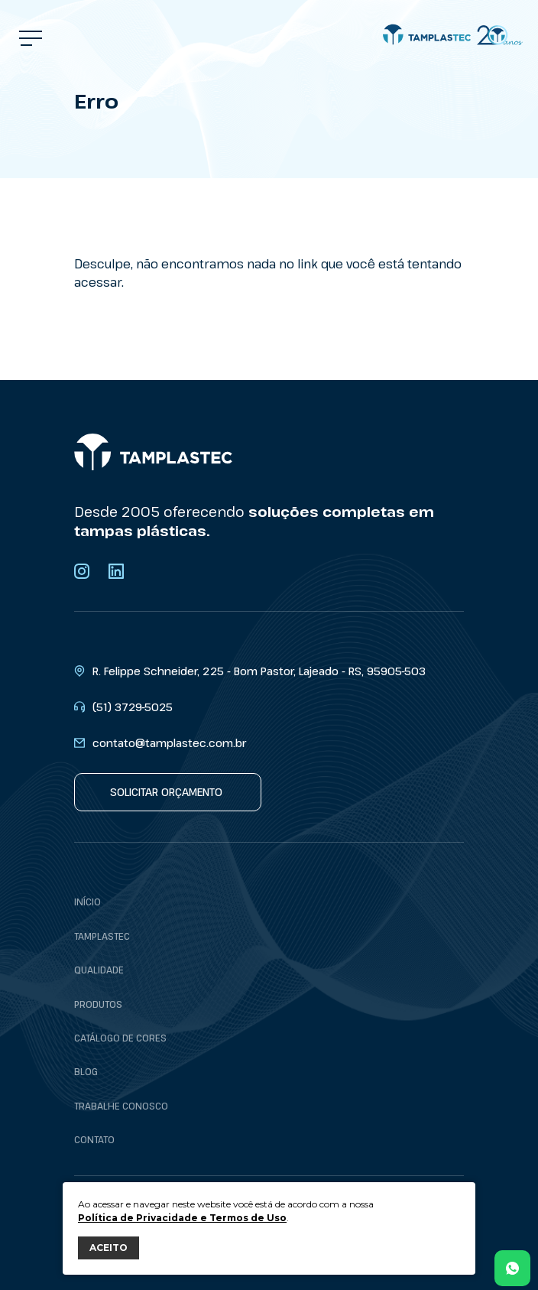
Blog (86, 1071)
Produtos (98, 1004)
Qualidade (99, 969)
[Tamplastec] (453, 35)
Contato (94, 1139)
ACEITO (108, 1247)
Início (87, 901)
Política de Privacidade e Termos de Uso (182, 1217)
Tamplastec (102, 936)
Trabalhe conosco (121, 1105)
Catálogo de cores (120, 1037)
